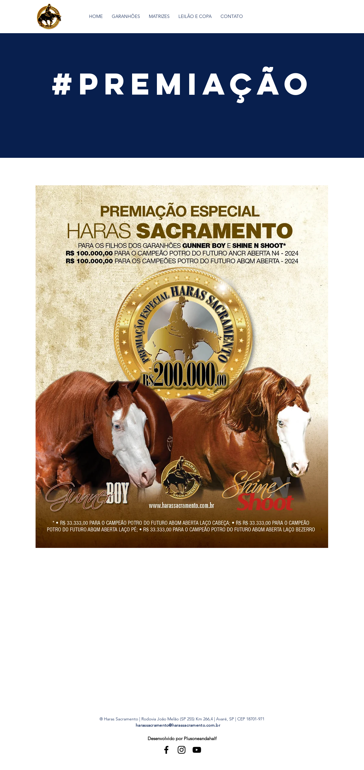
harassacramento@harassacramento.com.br (178, 725)
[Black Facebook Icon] (166, 750)
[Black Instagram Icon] (181, 750)
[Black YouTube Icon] (197, 750)
